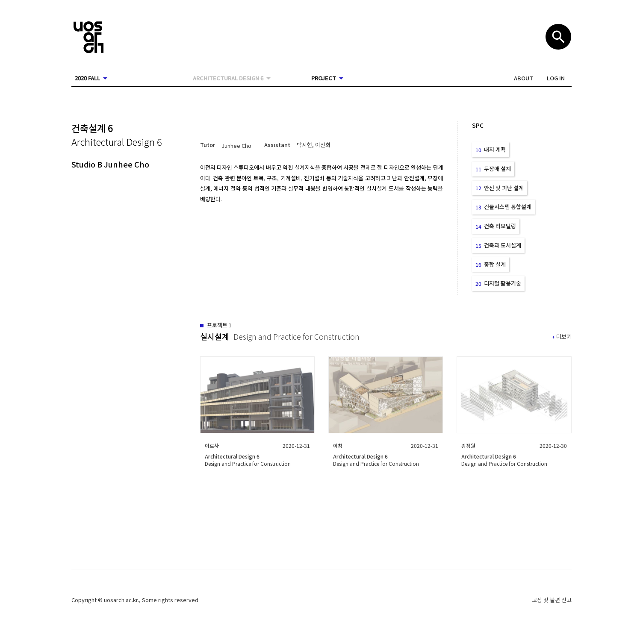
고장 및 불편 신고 (552, 600)
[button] (523, 78)
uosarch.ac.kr (121, 600)
